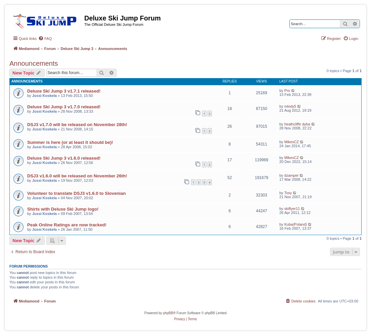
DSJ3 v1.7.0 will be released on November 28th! (77, 124)
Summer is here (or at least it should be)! (70, 142)
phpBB (168, 313)
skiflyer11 (292, 209)
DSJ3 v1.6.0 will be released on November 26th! (77, 175)
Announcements (33, 63)
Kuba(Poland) (295, 224)
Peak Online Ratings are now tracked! (66, 224)
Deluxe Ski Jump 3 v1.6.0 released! (63, 158)
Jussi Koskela (44, 96)
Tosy (288, 193)
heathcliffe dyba (297, 124)
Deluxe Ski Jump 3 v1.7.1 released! (63, 91)
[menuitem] (45, 39)
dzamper (291, 175)
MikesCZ (291, 142)
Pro (287, 91)
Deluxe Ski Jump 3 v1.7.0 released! (63, 106)
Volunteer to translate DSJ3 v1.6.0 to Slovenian (76, 193)
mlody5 (290, 106)
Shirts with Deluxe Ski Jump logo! (63, 209)
